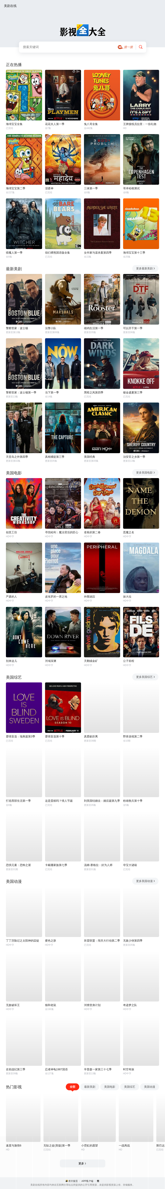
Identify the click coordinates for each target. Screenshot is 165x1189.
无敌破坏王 (13, 1005)
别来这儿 (11, 660)
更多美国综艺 (145, 676)
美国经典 (89, 456)
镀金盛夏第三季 (132, 392)
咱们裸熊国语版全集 (57, 252)
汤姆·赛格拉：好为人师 (98, 865)
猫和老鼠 (50, 1005)
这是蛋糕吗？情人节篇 (59, 800)
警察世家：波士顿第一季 (21, 392)
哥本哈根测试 (131, 188)
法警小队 (50, 328)
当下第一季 (52, 392)
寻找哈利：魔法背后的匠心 (61, 532)
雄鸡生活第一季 (93, 328)
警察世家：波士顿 (17, 328)
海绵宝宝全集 (14, 124)
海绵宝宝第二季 (15, 188)
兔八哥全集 (91, 124)
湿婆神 (49, 188)
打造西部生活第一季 (18, 800)
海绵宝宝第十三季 (134, 252)
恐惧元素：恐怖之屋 (18, 865)
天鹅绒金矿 (91, 660)
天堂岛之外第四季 (17, 456)
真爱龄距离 (91, 736)
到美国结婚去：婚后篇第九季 (102, 800)
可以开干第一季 (132, 328)
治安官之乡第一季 (134, 456)
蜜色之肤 (50, 940)
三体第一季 (91, 188)
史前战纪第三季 (15, 1069)
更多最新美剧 (145, 268)
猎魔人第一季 (14, 252)
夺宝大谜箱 (130, 865)
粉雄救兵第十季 (132, 800)
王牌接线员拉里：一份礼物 (139, 124)
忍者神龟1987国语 (56, 1069)
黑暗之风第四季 (93, 392)
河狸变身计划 (92, 1005)
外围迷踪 (89, 596)
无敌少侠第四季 (132, 940)
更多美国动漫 (145, 881)
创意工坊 (11, 532)
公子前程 (128, 660)
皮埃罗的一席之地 (56, 596)
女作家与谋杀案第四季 (98, 252)
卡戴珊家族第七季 (56, 865)
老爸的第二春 (92, 532)
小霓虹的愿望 (89, 1145)
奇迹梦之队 (130, 1005)
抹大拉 (127, 596)
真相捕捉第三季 (54, 456)
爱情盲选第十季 (54, 736)
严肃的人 (11, 596)
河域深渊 (50, 660)
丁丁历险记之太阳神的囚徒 (22, 940)
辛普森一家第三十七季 (98, 1069)
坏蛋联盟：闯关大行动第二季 (102, 940)
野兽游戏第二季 (132, 736)
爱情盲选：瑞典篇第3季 (20, 736)
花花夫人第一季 (54, 124)
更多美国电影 (145, 472)
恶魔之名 (128, 532)
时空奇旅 (128, 1069)
